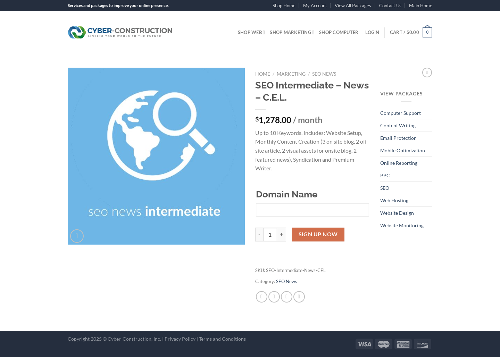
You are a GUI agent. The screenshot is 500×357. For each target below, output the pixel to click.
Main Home (420, 5)
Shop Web (251, 32)
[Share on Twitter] (274, 297)
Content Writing (398, 125)
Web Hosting (394, 200)
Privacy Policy (180, 339)
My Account (315, 5)
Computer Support (400, 113)
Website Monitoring (402, 225)
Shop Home (284, 5)
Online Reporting (398, 163)
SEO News (324, 74)
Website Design (397, 213)
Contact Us (390, 5)
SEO (384, 188)
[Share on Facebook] (261, 297)
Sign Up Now (318, 234)
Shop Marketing (292, 32)
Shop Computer (338, 32)
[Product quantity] (270, 234)
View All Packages (353, 5)
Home (262, 74)
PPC (385, 175)
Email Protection (398, 138)
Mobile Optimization (402, 150)
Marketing (291, 74)
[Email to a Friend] (286, 297)
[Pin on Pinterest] (299, 297)
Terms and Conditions (222, 339)
